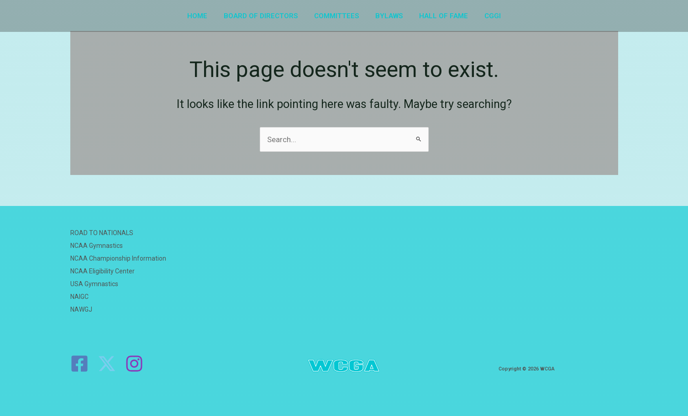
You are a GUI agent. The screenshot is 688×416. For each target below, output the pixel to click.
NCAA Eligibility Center (102, 271)
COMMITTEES (337, 16)
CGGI (486, 16)
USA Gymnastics (94, 284)
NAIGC (79, 296)
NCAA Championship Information (118, 258)
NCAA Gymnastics (96, 245)
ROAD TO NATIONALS (101, 232)
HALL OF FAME (439, 16)
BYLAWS (387, 16)
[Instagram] (134, 363)
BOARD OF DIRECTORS (265, 16)
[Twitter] (107, 363)
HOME (204, 16)
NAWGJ (81, 309)
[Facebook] (79, 363)
